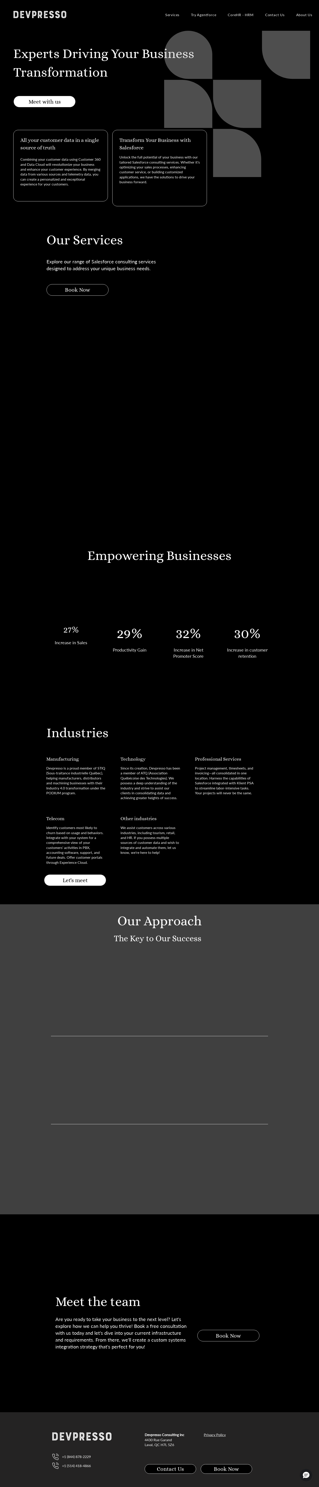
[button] (306, 1475)
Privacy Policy (215, 1435)
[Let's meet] (75, 880)
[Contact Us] (170, 1469)
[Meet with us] (45, 101)
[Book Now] (78, 290)
